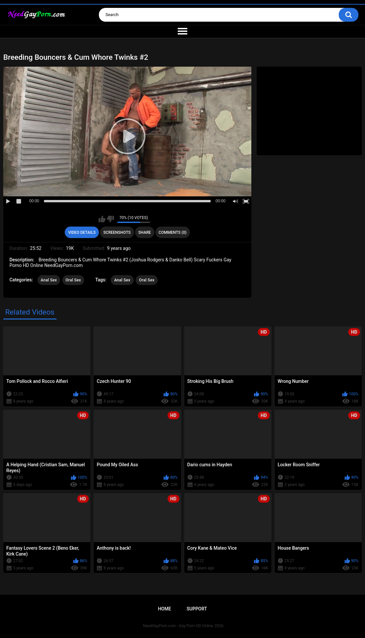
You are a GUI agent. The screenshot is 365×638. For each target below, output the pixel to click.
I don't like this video (110, 219)
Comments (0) (173, 232)
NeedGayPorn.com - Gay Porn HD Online (178, 626)
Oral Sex (73, 280)
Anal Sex (49, 280)
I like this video (102, 219)
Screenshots (117, 232)
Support (197, 608)
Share (144, 232)
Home (164, 608)
